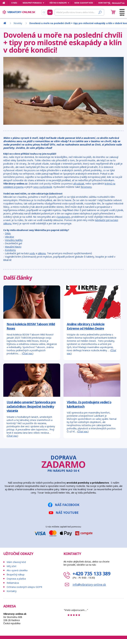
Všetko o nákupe (58, 2)
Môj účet (11, 566)
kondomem (63, 216)
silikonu (42, 253)
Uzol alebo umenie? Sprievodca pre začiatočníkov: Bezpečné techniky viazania (31, 406)
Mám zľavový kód (83, 2)
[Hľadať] (79, 12)
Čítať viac (28, 353)
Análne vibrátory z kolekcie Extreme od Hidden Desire (86, 326)
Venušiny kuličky (14, 240)
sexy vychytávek (42, 186)
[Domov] (5, 2)
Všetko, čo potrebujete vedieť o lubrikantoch (89, 404)
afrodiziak (78, 183)
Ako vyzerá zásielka (17, 570)
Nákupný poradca (32, 2)
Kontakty (103, 2)
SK (50, 12)
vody (32, 253)
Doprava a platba (16, 578)
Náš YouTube (67, 512)
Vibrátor (9, 236)
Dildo (8, 233)
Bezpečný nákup (15, 574)
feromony (86, 186)
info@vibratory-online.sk (89, 585)
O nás (14, 2)
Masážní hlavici (13, 246)
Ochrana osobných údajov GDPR (24, 587)
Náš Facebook (67, 504)
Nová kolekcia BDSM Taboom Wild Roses (31, 326)
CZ (44, 12)
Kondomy (10, 250)
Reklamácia (13, 582)
